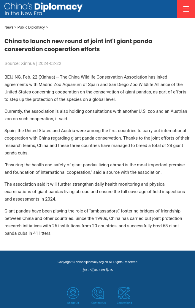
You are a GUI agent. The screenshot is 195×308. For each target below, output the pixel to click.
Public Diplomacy (31, 27)
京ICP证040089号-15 (97, 270)
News (8, 27)
